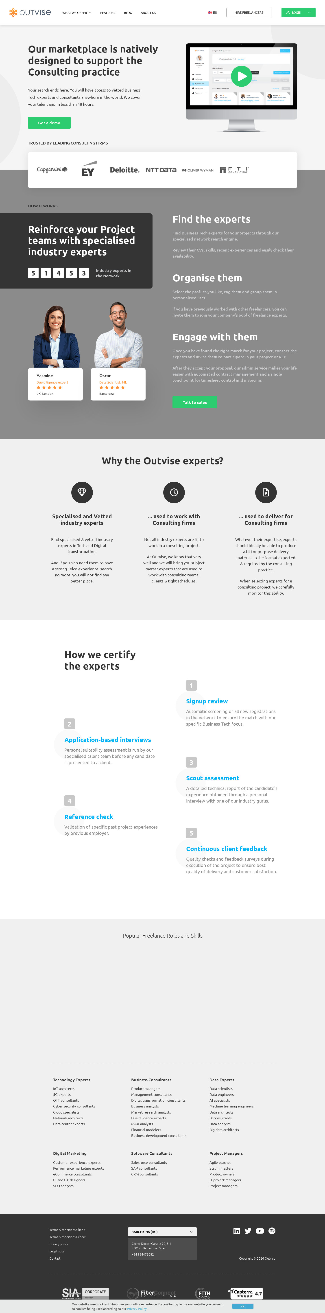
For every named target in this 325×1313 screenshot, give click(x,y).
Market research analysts (151, 1112)
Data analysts (220, 1123)
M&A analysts (142, 1123)
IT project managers (225, 1179)
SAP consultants (144, 1168)
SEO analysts (63, 1185)
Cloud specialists (66, 1112)
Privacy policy (59, 1244)
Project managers (223, 1185)
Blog (128, 13)
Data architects (221, 1112)
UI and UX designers (69, 1179)
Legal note (57, 1251)
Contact (55, 1258)
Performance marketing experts (78, 1168)
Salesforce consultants (149, 1162)
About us (148, 13)
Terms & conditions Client (67, 1229)
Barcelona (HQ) (145, 1232)
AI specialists (219, 1100)
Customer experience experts (76, 1162)
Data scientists (221, 1088)
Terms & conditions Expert (67, 1236)
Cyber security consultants (74, 1106)
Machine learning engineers (231, 1106)
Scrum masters (221, 1168)
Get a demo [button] (49, 122)
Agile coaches (220, 1162)
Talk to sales (195, 402)
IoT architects (63, 1088)
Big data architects (224, 1129)
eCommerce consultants (72, 1174)
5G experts (62, 1094)
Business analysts (145, 1106)
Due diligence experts (148, 1118)
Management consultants (151, 1094)
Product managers (145, 1088)
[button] (212, 12)
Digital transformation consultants (158, 1100)
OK (243, 1306)
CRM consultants (144, 1174)
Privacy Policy (137, 1308)
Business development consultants (158, 1135)
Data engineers (221, 1094)
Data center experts (69, 1123)
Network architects (68, 1118)
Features (107, 13)
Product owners (222, 1174)
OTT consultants (66, 1100)
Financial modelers (146, 1129)
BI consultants (220, 1118)
